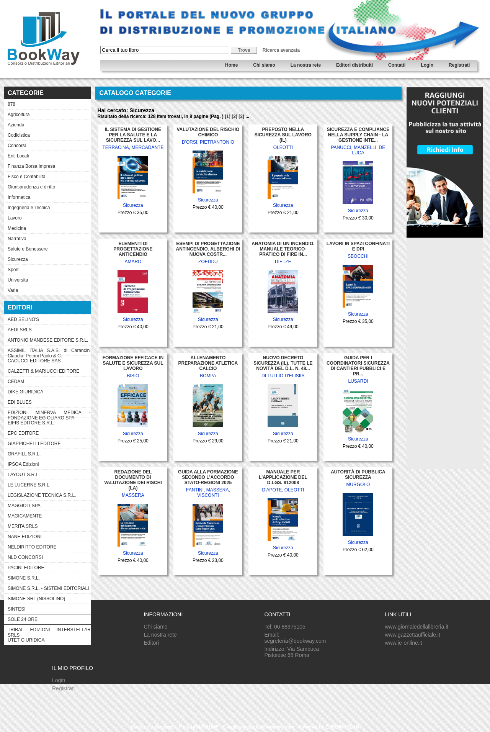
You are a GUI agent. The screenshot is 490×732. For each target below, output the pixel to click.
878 (11, 104)
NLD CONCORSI (25, 557)
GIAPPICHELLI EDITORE (34, 443)
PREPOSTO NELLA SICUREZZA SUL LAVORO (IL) (283, 135)
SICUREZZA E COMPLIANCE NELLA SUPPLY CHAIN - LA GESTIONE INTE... (358, 135)
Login (427, 65)
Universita (18, 280)
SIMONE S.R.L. (24, 578)
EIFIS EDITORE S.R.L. (31, 423)
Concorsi (17, 145)
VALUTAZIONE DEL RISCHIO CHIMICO (207, 132)
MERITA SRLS (23, 526)
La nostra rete (306, 65)
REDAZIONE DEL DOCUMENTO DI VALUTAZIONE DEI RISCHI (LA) (133, 480)
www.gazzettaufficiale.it (412, 635)
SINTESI (17, 609)
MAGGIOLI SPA (24, 505)
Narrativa (17, 238)
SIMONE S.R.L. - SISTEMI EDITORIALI (48, 588)
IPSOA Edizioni (23, 464)
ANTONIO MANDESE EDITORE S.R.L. (48, 340)
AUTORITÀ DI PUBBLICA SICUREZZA (358, 474)
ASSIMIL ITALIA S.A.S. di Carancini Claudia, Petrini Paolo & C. (49, 351)
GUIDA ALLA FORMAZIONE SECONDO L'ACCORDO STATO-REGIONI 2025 (208, 477)
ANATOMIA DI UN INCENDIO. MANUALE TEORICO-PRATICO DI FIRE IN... (283, 249)
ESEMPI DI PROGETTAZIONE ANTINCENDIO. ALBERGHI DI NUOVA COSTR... (208, 249)
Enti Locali (18, 156)
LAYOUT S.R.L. (24, 474)
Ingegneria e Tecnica (29, 207)
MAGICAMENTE (25, 516)
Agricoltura (18, 114)
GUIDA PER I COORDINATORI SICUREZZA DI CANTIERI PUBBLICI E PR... (358, 366)
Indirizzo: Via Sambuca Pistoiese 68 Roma (291, 652)
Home (231, 65)
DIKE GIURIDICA (25, 392)
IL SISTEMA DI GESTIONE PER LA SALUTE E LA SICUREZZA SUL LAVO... (133, 135)
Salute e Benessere (28, 249)
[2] (234, 116)
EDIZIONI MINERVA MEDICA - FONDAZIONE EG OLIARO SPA (49, 414)
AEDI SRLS (20, 329)
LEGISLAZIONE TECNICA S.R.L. (42, 495)
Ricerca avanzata (281, 50)
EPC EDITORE (23, 433)
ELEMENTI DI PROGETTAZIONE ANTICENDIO (132, 249)
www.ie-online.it (403, 643)
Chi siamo (264, 65)
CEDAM (16, 381)
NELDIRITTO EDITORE (32, 547)
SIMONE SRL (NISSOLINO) (36, 598)
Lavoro (15, 218)
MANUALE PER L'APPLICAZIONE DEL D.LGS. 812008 (283, 477)
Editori (151, 643)
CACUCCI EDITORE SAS (34, 361)
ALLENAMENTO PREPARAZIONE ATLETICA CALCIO (208, 363)
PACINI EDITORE (26, 567)
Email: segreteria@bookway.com (295, 638)
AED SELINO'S (23, 319)
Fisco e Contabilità (27, 176)
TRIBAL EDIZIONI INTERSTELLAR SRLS (49, 631)
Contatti (396, 65)
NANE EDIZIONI (25, 536)
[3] (241, 116)
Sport (13, 269)
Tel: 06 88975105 (284, 627)
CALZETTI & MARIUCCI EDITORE (43, 371)
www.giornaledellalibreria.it (416, 627)
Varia (13, 290)
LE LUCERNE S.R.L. (29, 485)
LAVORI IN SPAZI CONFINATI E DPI (358, 246)
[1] (227, 116)
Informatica (19, 197)
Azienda (16, 125)
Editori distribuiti (354, 65)
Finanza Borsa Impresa (31, 166)
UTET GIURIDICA (26, 640)
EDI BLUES (20, 402)
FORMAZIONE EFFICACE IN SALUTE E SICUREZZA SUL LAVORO (133, 363)
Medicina (17, 228)
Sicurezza (18, 259)
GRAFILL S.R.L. (24, 454)
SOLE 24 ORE (23, 619)
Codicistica (19, 135)
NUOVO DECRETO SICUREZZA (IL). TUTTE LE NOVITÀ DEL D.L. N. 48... (282, 363)
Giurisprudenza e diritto (31, 187)
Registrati (459, 65)
